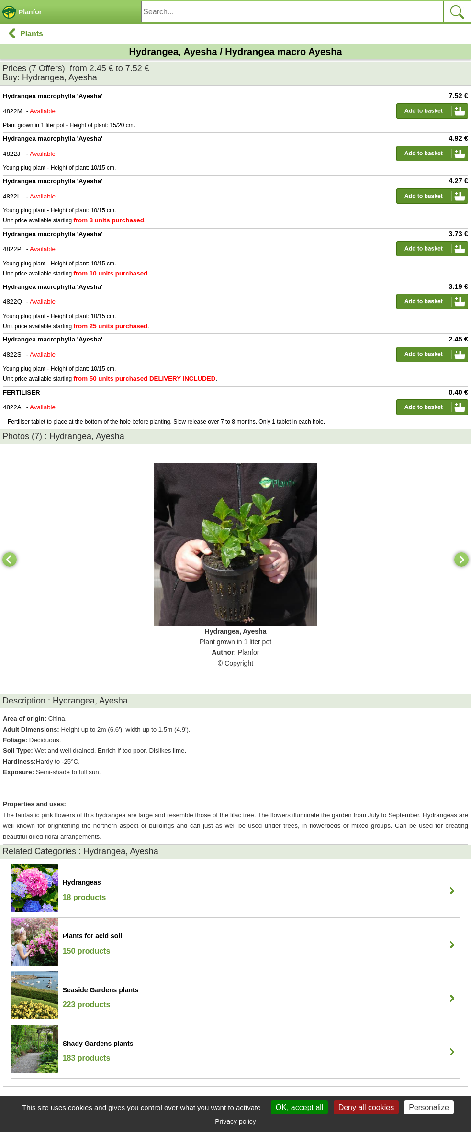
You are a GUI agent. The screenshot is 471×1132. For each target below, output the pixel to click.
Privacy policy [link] (235, 1121)
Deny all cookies (366, 1107)
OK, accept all (300, 1107)
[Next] (461, 559)
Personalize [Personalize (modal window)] (429, 1107)
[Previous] (9, 559)
